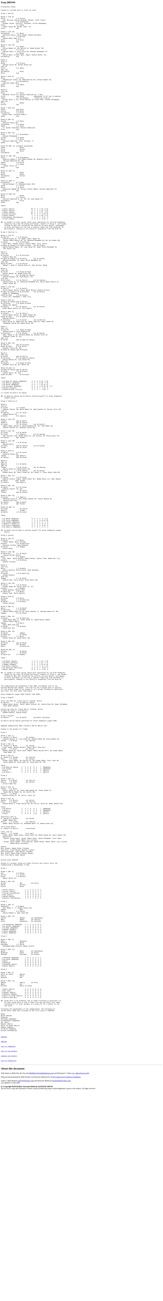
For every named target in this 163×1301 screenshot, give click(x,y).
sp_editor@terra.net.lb (81, 1283)
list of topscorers (8, 1270)
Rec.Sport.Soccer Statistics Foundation (67, 1287)
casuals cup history (9, 1265)
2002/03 (4, 1243)
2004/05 (4, 1248)
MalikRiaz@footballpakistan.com (41, 1283)
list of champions (8, 1254)
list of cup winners (9, 1259)
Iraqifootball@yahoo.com (61, 1290)
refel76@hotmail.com (25, 1290)
